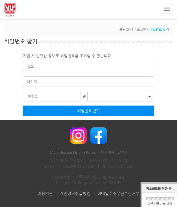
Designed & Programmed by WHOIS (88, 182)
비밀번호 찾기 (88, 111)
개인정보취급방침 (75, 193)
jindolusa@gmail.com (76, 166)
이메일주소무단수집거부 (118, 193)
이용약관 (45, 193)
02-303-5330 (121, 166)
